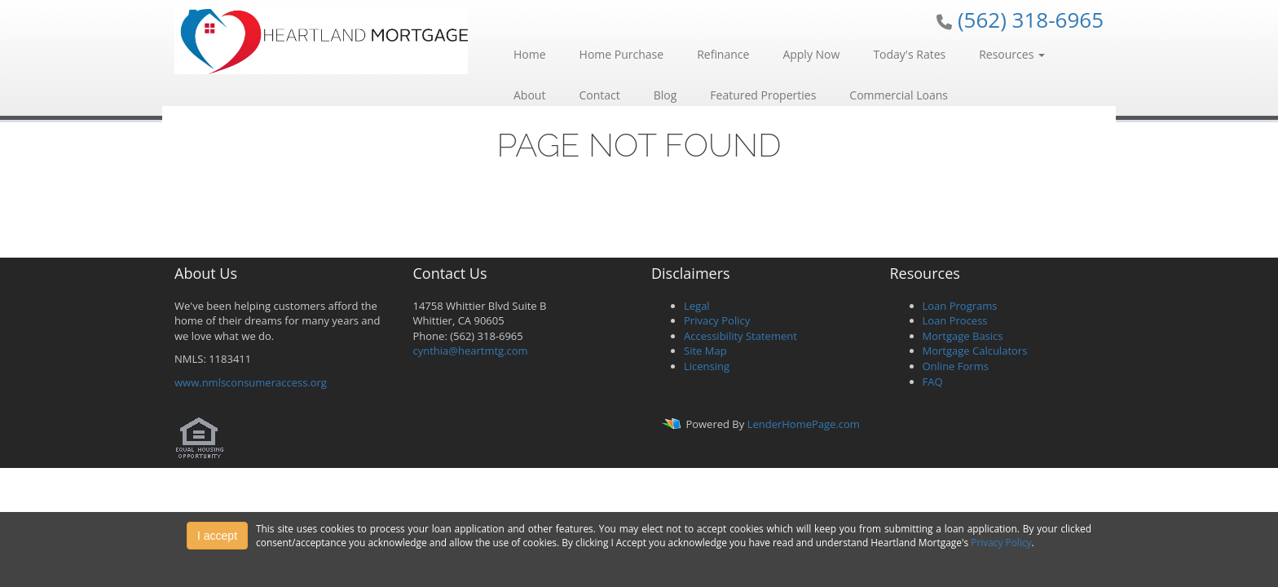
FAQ (933, 381)
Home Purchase (622, 54)
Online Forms (956, 366)
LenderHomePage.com (803, 424)
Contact (599, 95)
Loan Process (955, 320)
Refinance (723, 54)
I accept (217, 535)
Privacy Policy (717, 320)
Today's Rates (909, 54)
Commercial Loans (898, 95)
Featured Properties (763, 95)
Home (529, 54)
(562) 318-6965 (1031, 19)
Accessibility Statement (740, 336)
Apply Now (811, 54)
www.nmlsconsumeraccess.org (250, 382)
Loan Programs (960, 305)
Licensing (706, 366)
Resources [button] (1012, 54)
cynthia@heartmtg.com (470, 350)
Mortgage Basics (963, 336)
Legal (697, 305)
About (529, 95)
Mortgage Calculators (975, 350)
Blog (665, 95)
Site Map (705, 350)
